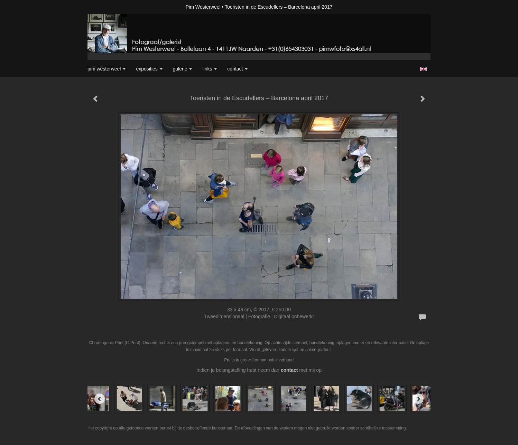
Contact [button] (237, 69)
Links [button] (209, 69)
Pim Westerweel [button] (106, 69)
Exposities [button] (149, 69)
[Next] (418, 399)
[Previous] (99, 399)
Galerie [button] (182, 69)
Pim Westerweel (203, 7)
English (423, 69)
